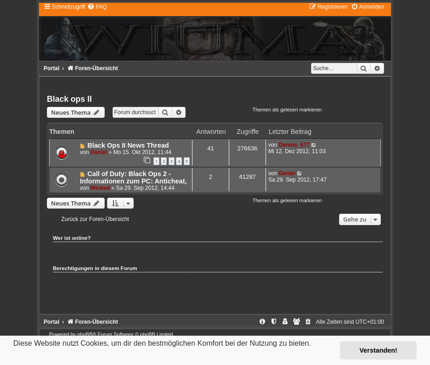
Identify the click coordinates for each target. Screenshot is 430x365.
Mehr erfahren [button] (38, 355)
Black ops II (69, 99)
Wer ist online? (72, 238)
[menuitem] (97, 7)
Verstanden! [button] (378, 350)
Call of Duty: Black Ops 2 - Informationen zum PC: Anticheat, (133, 177)
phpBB (84, 334)
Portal (51, 68)
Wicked (100, 188)
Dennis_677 (294, 145)
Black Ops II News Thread (128, 145)
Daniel (99, 152)
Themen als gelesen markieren (287, 109)
